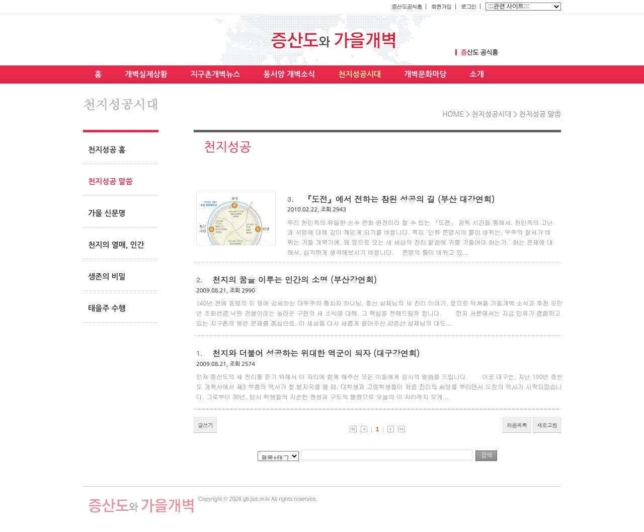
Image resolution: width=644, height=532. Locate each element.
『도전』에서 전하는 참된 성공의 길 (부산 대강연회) (399, 199)
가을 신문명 (107, 213)
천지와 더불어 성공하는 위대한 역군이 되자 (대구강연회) (316, 353)
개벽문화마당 (425, 74)
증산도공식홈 (406, 6)
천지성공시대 (359, 74)
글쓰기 (205, 425)
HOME (453, 114)
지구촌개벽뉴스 (215, 74)
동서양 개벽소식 (289, 74)
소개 (477, 74)
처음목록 (517, 425)
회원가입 (441, 6)
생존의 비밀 (107, 276)
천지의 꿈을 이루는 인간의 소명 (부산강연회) (294, 279)
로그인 (468, 6)
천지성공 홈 (107, 150)
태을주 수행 (107, 308)
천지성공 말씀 (540, 114)
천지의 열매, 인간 (116, 245)
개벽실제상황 (146, 74)
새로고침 (547, 425)
